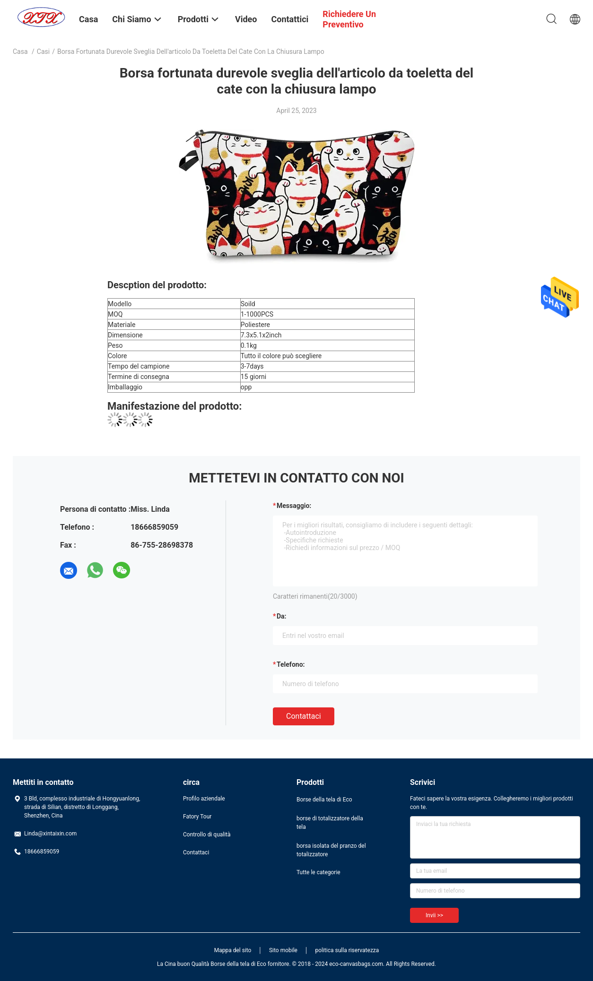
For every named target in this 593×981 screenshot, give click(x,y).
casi (43, 51)
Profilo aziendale (204, 798)
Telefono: (291, 664)
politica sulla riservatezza (347, 950)
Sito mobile (283, 950)
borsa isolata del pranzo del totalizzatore (331, 850)
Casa (20, 51)
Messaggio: (294, 505)
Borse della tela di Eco (324, 799)
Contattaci (303, 716)
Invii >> (434, 915)
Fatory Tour (197, 816)
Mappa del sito (233, 950)
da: (282, 616)
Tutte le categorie (318, 872)
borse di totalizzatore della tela (329, 822)
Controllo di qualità (207, 834)
